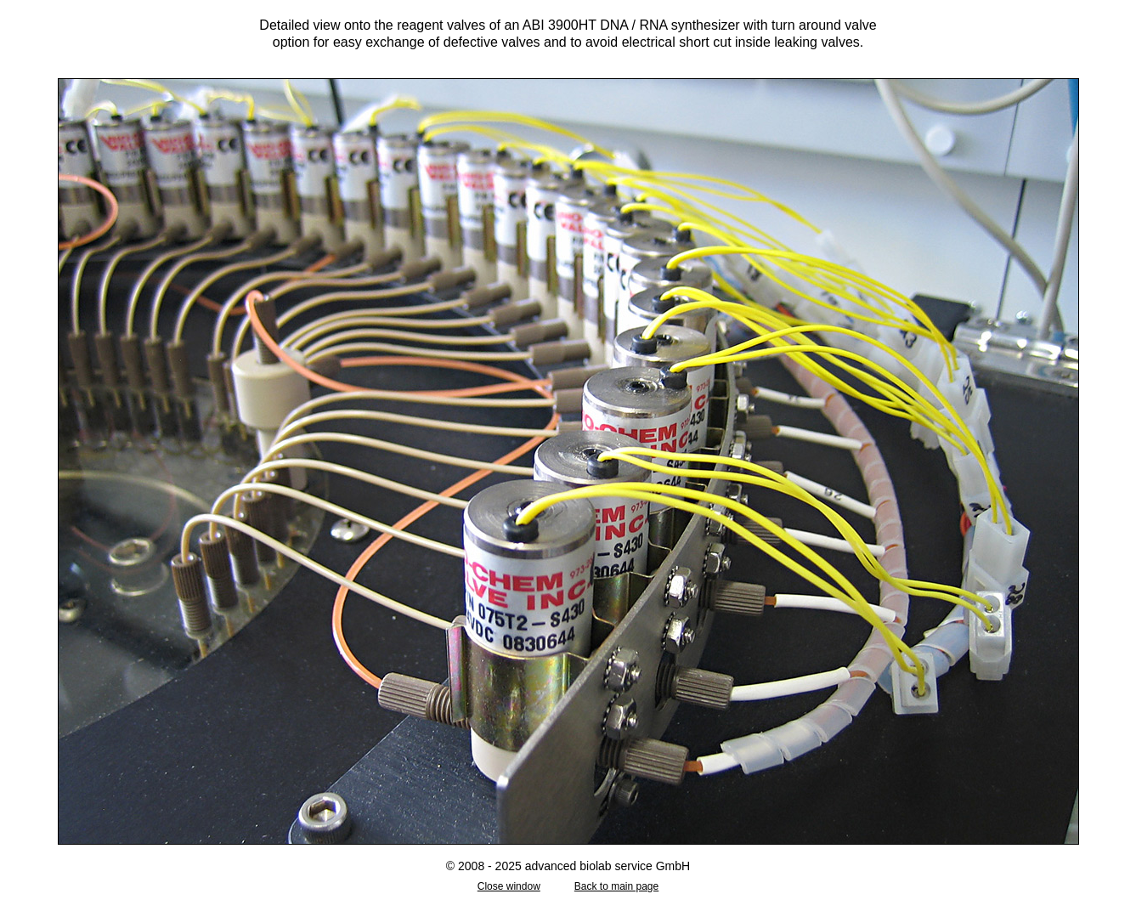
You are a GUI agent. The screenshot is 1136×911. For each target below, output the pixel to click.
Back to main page (616, 886)
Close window (509, 886)
